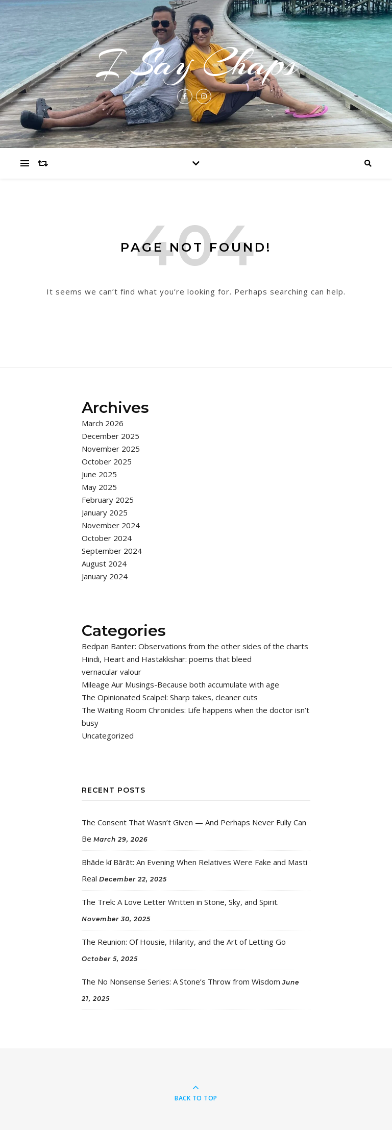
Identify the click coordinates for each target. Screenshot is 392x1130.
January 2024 (105, 576)
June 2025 (99, 474)
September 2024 (112, 551)
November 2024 (111, 525)
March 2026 (103, 423)
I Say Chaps (196, 63)
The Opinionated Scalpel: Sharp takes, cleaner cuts (170, 697)
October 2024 (107, 538)
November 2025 (111, 449)
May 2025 (99, 487)
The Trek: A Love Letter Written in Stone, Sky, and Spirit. (180, 902)
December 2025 (110, 436)
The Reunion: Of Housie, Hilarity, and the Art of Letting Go (184, 942)
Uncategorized (108, 735)
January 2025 (105, 512)
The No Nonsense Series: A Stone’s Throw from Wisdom (181, 981)
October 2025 (107, 461)
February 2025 (108, 500)
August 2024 (104, 563)
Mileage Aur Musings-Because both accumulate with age (180, 684)
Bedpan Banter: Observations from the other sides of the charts (195, 646)
